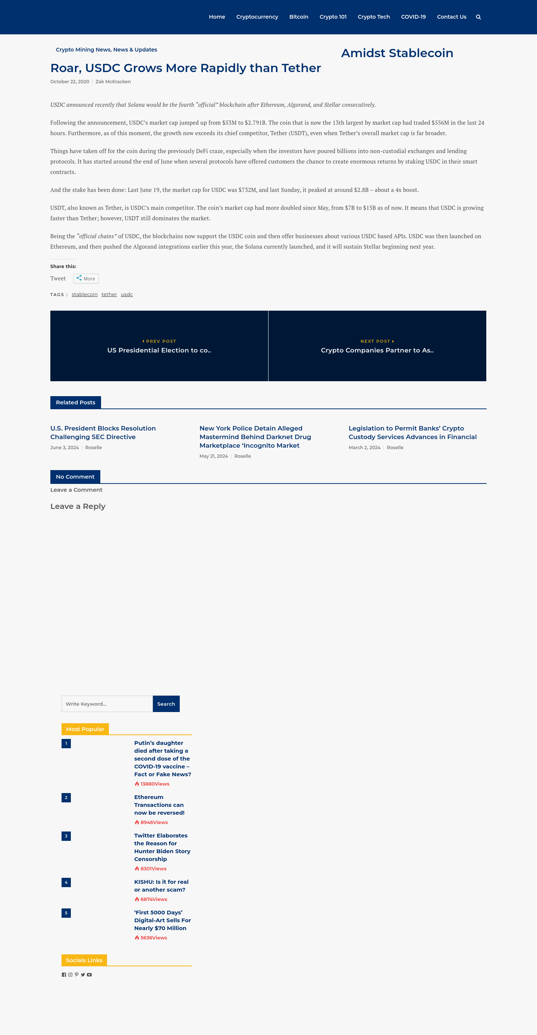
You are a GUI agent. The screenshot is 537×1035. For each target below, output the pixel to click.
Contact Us (452, 16)
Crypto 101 (333, 16)
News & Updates (135, 49)
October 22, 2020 (69, 81)
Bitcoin (298, 16)
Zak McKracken (113, 81)
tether (109, 294)
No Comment (75, 476)
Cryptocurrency (257, 16)
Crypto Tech (374, 16)
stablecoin (85, 294)
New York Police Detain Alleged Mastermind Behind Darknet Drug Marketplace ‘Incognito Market (255, 437)
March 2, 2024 (364, 447)
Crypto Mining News (83, 49)
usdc (127, 294)
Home (217, 16)
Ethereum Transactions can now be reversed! (159, 804)
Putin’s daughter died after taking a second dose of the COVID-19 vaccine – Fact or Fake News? (162, 758)
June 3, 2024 (64, 447)
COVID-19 (413, 16)
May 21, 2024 (214, 456)
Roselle (93, 447)
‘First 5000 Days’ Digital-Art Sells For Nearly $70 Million (162, 920)
